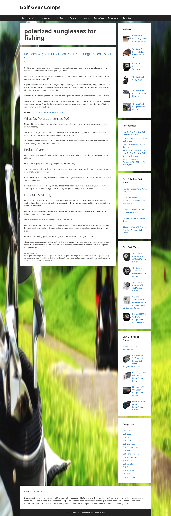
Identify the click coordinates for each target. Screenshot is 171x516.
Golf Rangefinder (130, 457)
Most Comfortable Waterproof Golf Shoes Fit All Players (134, 162)
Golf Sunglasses (32, 253)
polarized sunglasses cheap (99, 256)
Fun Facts (127, 430)
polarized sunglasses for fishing (36, 258)
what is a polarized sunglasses (43, 260)
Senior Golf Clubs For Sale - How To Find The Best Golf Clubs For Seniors (134, 153)
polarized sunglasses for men (59, 258)
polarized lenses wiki (57, 256)
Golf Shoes (127, 460)
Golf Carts (127, 437)
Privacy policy (113, 18)
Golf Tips (62, 18)
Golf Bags (127, 434)
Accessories (47, 18)
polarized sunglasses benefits (77, 256)
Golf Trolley (128, 467)
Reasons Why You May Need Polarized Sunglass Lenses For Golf (68, 55)
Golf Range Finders (131, 454)
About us (86, 18)
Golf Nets (127, 450)
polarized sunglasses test (80, 258)
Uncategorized (129, 477)
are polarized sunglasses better (38, 256)
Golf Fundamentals (131, 447)
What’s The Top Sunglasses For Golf (48, 112)
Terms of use (99, 18)
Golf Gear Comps (40, 7)
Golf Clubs (127, 440)
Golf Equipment (30, 18)
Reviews (75, 18)
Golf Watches (128, 470)
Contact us (127, 18)
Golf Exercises (129, 444)
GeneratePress (99, 513)
